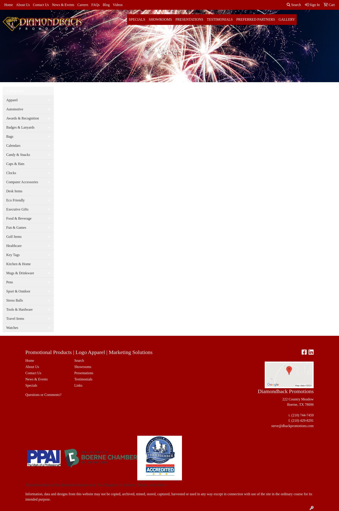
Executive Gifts (17, 209)
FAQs (95, 5)
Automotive (14, 109)
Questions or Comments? (43, 395)
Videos (118, 5)
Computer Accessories (22, 182)
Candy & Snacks (18, 155)
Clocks (11, 173)
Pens (9, 282)
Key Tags (13, 255)
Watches (12, 328)
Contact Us (41, 5)
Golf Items (14, 237)
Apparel (12, 100)
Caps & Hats (15, 164)
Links (78, 385)
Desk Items (14, 191)
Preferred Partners (255, 19)
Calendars (13, 145)
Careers (82, 5)
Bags (9, 136)
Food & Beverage (19, 218)
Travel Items (15, 318)
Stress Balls (14, 300)
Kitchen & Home (18, 264)
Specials (137, 19)
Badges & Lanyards (20, 127)
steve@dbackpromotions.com (292, 426)
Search (294, 5)
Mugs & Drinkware (20, 273)
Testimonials (220, 19)
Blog (106, 5)
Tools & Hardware (19, 309)
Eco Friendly (15, 200)
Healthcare (14, 246)
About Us (23, 5)
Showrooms (160, 19)
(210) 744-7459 (302, 415)
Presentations (189, 19)
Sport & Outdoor (18, 291)
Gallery (286, 19)
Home (8, 5)
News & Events (63, 5)
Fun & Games (16, 227)
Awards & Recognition (22, 118)
